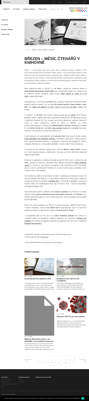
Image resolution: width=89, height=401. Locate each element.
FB (38, 237)
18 (51, 362)
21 (62, 362)
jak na (70, 115)
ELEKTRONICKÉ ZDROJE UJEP (37, 279)
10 (64, 360)
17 (48, 362)
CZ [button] (53, 2)
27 (57, 365)
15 (41, 362)
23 (69, 362)
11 (67, 360)
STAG (84, 2)
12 (70, 360)
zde (60, 242)
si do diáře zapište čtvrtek (54, 107)
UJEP (60, 2)
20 (58, 362)
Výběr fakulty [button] (15, 2)
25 (50, 365)
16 (44, 362)
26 (53, 365)
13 (74, 360)
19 (55, 362)
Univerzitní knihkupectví (72, 2)
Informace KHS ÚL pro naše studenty (71, 316)
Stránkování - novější (28, 360)
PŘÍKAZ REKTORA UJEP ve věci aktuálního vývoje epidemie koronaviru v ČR (39, 341)
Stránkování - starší (82, 360)
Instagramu (44, 237)
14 (37, 362)
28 (61, 365)
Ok (83, 398)
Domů (27, 49)
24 (73, 362)
